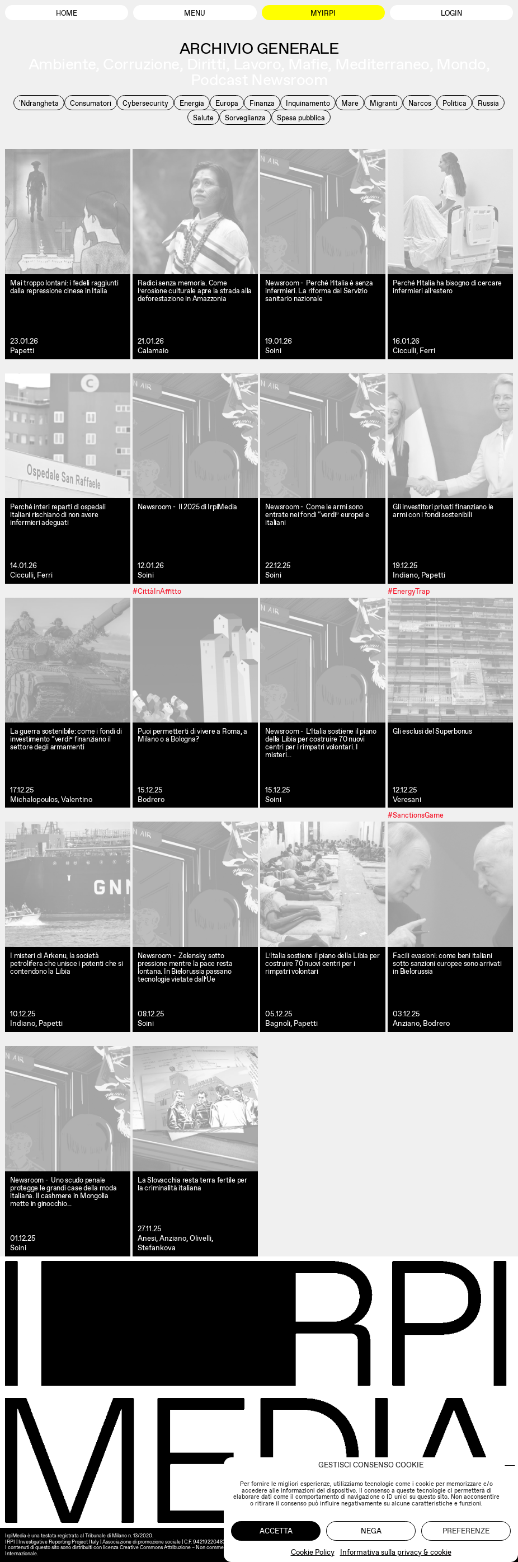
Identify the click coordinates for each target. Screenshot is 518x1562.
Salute (203, 118)
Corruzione (141, 63)
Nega (371, 1531)
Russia (488, 103)
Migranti (383, 103)
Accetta (276, 1531)
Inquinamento (308, 103)
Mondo (461, 63)
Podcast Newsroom (259, 79)
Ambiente (62, 63)
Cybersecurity (145, 103)
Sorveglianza (245, 118)
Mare (350, 103)
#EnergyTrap (409, 591)
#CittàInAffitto (157, 591)
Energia (192, 103)
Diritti (206, 63)
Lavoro (257, 63)
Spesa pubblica (301, 118)
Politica (454, 103)
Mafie (308, 63)
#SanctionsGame (416, 815)
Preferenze (465, 1531)
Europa (226, 103)
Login (451, 13)
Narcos (419, 103)
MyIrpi (323, 13)
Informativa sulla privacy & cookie (395, 1552)
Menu (194, 13)
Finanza (262, 103)
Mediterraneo (382, 63)
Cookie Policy (313, 1552)
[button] (509, 1465)
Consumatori (90, 103)
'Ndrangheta (39, 103)
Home (66, 13)
